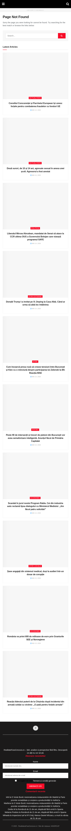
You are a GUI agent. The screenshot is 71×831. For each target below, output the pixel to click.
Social (35, 429)
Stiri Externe (35, 296)
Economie (35, 498)
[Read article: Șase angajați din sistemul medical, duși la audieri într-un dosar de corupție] (35, 544)
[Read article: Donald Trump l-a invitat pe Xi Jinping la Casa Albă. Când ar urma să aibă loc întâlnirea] (35, 274)
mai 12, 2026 (35, 708)
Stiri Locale (35, 566)
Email (35, 771)
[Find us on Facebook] (35, 728)
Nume (35, 762)
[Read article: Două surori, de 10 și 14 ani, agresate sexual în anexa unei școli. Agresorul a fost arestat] (35, 141)
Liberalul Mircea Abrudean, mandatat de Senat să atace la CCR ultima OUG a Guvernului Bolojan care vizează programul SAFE (35, 236)
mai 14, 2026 (35, 110)
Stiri (35, 361)
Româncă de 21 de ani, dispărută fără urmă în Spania (40, 809)
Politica (35, 228)
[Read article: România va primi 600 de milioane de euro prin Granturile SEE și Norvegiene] (35, 609)
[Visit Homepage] (35, 4)
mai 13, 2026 (35, 513)
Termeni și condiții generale (44, 781)
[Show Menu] (3, 4)
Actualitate (35, 98)
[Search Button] (67, 4)
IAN (7, 797)
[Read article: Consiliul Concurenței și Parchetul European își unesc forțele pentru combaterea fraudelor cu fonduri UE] (35, 76)
